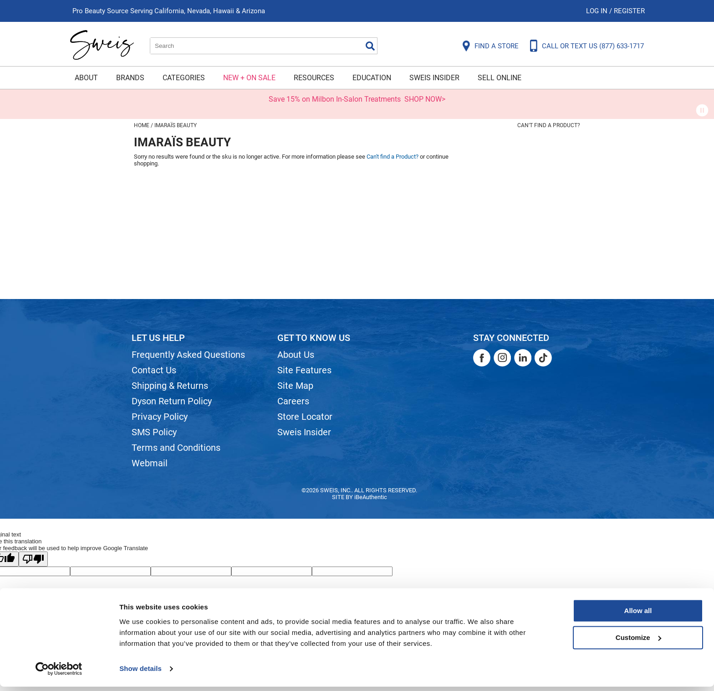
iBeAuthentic (370, 497)
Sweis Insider (434, 77)
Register (629, 11)
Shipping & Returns (170, 385)
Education (371, 77)
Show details (140, 673)
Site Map (295, 385)
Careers (293, 401)
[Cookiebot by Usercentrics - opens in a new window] (59, 673)
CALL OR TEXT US (593, 46)
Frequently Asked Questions (188, 354)
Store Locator (304, 416)
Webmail (150, 463)
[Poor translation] (33, 559)
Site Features (304, 370)
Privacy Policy (160, 416)
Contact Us (154, 370)
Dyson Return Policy (172, 401)
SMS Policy (154, 432)
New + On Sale (249, 77)
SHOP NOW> (424, 99)
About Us (295, 354)
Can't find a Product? (548, 125)
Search (370, 46)
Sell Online (499, 77)
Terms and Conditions (176, 447)
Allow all (638, 615)
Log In (597, 11)
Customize (638, 642)
